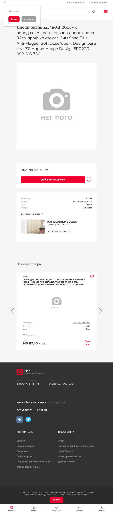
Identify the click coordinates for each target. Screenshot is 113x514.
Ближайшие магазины (31, 408)
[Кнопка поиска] (94, 12)
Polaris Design (84, 323)
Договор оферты (67, 467)
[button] (101, 509)
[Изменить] (29, 19)
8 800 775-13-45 (27, 389)
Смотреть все (58, 408)
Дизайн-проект (25, 462)
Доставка (22, 456)
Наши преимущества (69, 462)
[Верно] (14, 19)
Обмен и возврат (26, 451)
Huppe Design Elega (38, 324)
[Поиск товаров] (55, 12)
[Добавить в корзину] (53, 179)
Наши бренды (65, 456)
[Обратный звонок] (98, 2)
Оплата (20, 446)
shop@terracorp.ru (60, 389)
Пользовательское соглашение (34, 467)
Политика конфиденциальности (76, 451)
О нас (61, 446)
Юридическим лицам (28, 472)
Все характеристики (32, 214)
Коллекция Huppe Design (62, 221)
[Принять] (56, 500)
